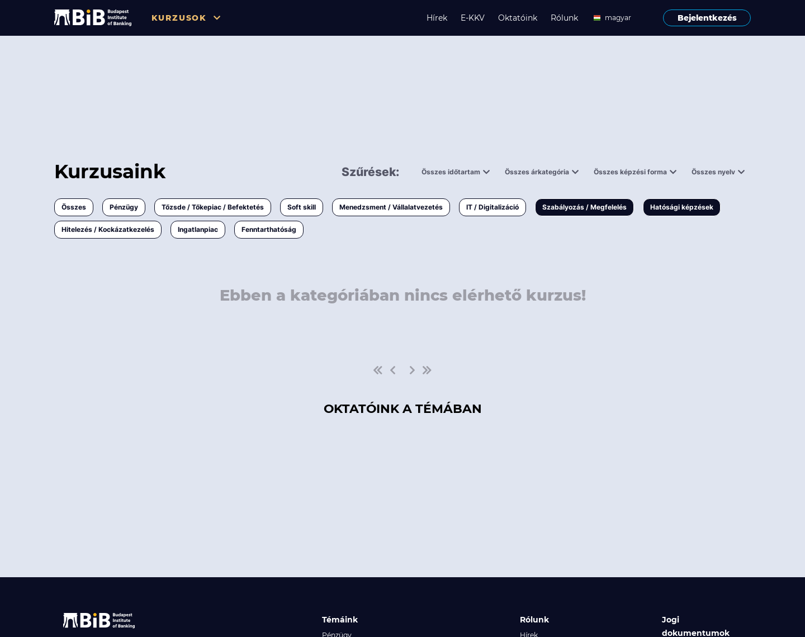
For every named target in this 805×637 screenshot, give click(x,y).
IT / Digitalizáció (492, 207)
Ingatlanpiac (198, 229)
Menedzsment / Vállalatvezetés (391, 207)
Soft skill (301, 207)
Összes (73, 207)
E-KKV (473, 18)
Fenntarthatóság (269, 229)
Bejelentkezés (707, 18)
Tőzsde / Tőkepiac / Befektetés (213, 207)
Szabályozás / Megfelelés (584, 207)
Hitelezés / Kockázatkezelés (107, 229)
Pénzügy (124, 207)
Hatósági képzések (681, 207)
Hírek (437, 18)
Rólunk (564, 18)
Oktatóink (517, 18)
